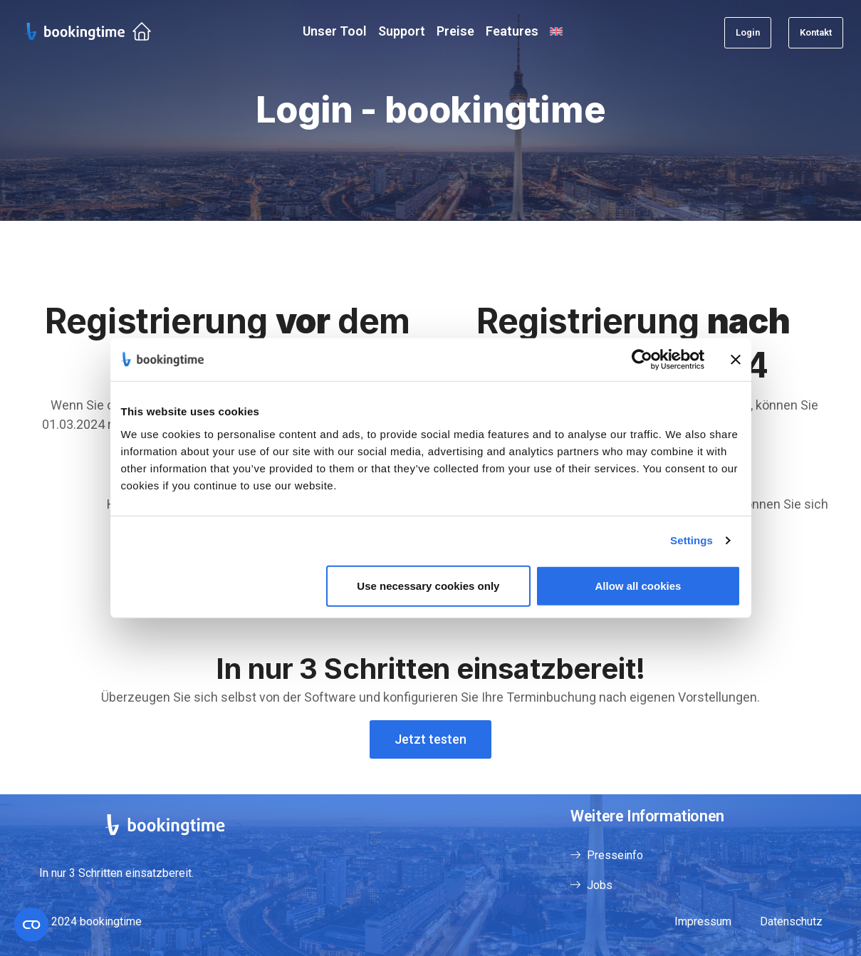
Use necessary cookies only (428, 585)
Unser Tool (335, 31)
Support (401, 31)
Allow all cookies (638, 585)
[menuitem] (556, 31)
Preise (455, 31)
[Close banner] (736, 360)
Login (748, 32)
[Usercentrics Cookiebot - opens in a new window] (642, 359)
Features (512, 31)
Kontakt (816, 32)
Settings (691, 540)
